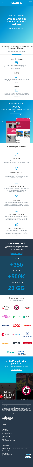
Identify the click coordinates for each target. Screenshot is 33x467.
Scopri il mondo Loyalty (15, 114)
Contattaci (28, 454)
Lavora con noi (5, 442)
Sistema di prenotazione (6, 433)
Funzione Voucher (5, 436)
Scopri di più (4, 415)
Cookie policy (10, 450)
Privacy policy (4, 450)
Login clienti (28, 457)
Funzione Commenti (6, 434)
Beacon (3, 439)
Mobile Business (5, 432)
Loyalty (3, 427)
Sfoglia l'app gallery (16, 369)
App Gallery (4, 437)
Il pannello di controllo (16, 253)
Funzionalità (4, 429)
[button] (2, 121)
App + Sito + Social (5, 430)
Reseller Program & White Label (8, 440)
